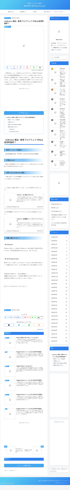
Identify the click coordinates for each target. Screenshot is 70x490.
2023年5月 (59, 255)
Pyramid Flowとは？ (56, 204)
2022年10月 (59, 280)
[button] (67, 57)
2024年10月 (59, 237)
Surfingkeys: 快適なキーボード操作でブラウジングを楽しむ (59, 217)
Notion (48, 485)
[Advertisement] (24, 99)
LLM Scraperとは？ (56, 211)
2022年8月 (59, 287)
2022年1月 (59, 312)
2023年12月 (59, 248)
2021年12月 (59, 316)
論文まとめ (36, 485)
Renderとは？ (55, 207)
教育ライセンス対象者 (14, 120)
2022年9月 (59, 284)
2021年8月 (59, 330)
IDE (18, 311)
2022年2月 (59, 309)
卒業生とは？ (12, 122)
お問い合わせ (54, 485)
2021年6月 (59, 337)
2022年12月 (59, 273)
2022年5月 (59, 298)
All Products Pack (14, 132)
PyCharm (12, 130)
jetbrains (14, 311)
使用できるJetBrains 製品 (15, 125)
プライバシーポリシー (63, 485)
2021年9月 (59, 327)
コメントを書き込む (24, 467)
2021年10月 (59, 323)
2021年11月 (59, 320)
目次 (22, 113)
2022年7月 (59, 291)
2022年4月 (59, 302)
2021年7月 (59, 334)
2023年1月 (59, 269)
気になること (7, 311)
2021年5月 (59, 341)
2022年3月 (59, 305)
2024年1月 (59, 244)
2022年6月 (59, 294)
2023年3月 (59, 262)
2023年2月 (59, 266)
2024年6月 (59, 241)
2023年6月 (59, 251)
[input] (59, 57)
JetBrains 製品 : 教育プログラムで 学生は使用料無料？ (22, 117)
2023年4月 (59, 259)
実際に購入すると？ (13, 127)
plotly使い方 (43, 485)
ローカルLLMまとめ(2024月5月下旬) (59, 224)
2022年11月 (59, 276)
